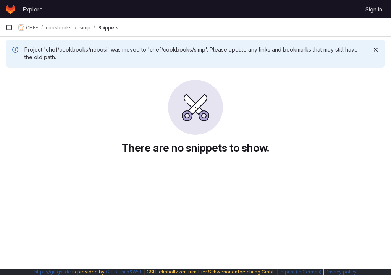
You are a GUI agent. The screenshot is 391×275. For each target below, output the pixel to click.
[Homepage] (10, 9)
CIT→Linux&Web (124, 272)
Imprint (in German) (301, 272)
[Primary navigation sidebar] (9, 27)
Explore (33, 9)
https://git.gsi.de (52, 272)
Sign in (373, 9)
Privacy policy (341, 272)
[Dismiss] (375, 49)
